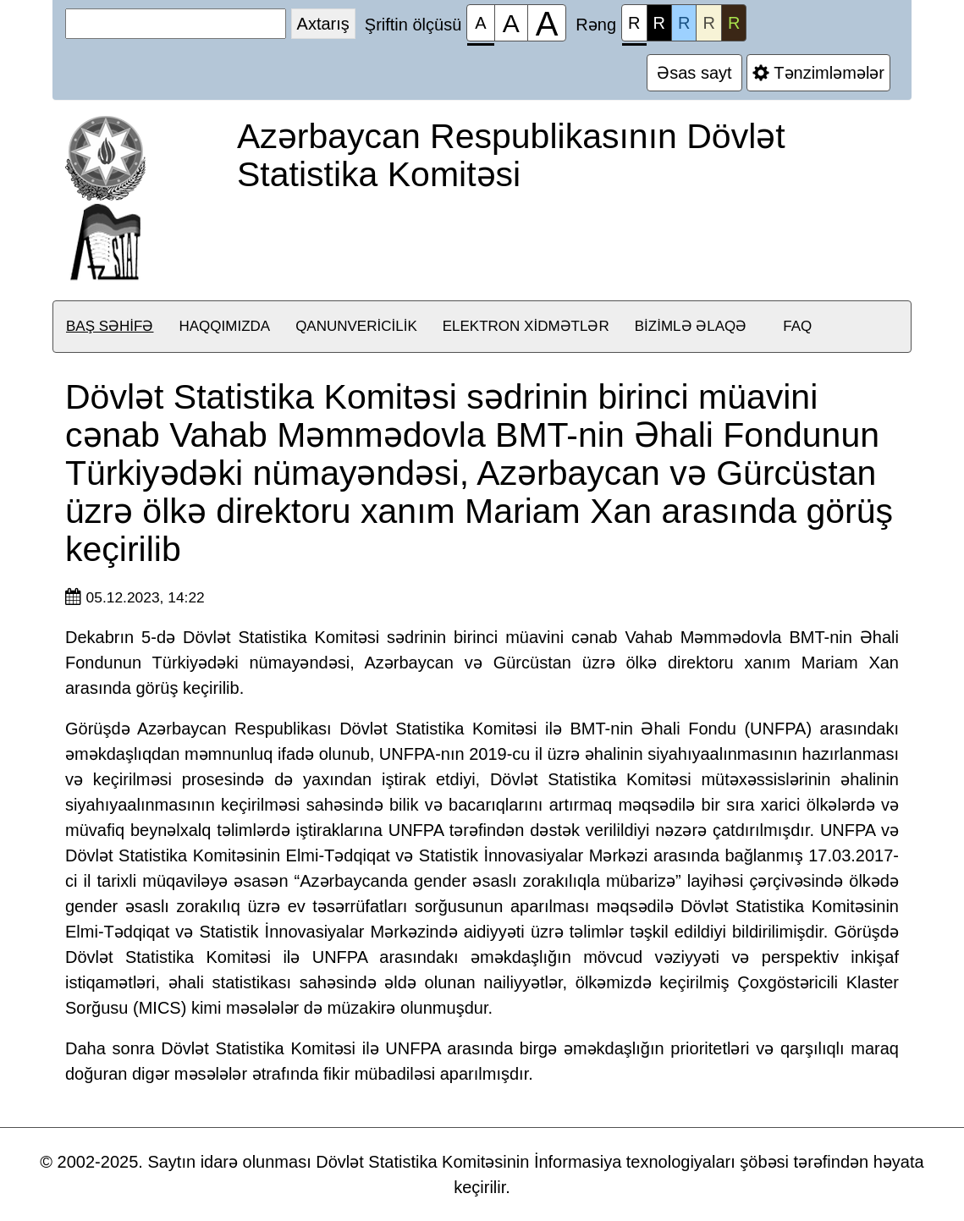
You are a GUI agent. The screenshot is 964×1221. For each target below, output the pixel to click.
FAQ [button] (797, 326)
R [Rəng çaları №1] (634, 27)
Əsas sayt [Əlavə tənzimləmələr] (694, 72)
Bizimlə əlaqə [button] (691, 326)
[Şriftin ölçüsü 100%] (480, 22)
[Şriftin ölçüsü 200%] (547, 22)
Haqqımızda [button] (224, 326)
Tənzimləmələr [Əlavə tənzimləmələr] (818, 72)
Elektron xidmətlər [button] (526, 326)
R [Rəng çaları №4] (708, 23)
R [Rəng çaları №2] (659, 23)
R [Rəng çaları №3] (684, 23)
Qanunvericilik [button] (356, 326)
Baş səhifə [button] (109, 326)
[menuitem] (109, 326)
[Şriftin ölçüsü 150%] (511, 22)
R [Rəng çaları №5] (734, 23)
